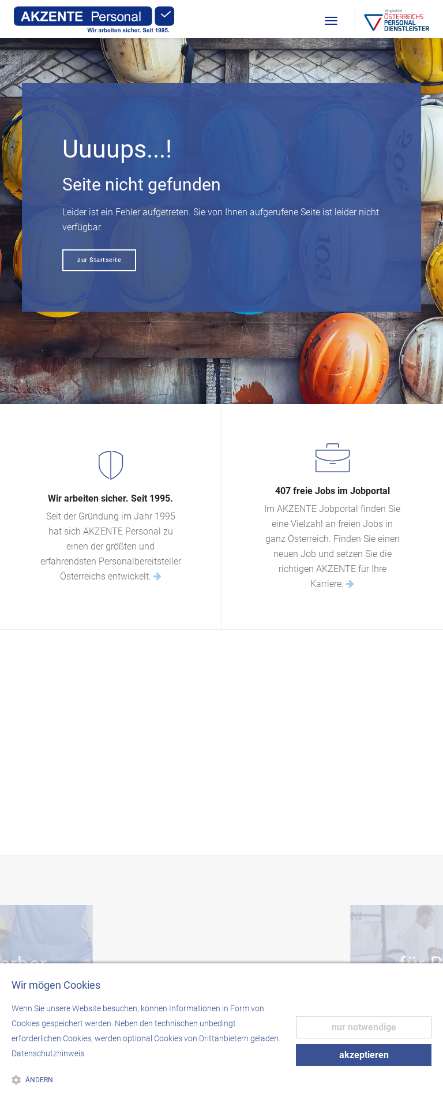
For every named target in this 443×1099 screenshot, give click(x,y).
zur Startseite (99, 260)
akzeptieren (364, 1054)
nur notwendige (364, 1027)
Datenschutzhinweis (48, 1053)
